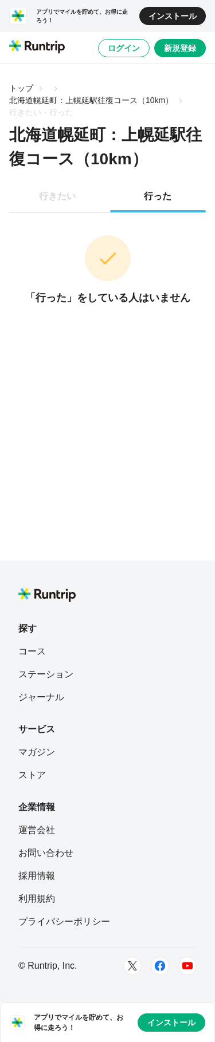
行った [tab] (157, 196)
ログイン (124, 48)
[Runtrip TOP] (37, 47)
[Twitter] (132, 966)
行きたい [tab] (57, 196)
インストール (172, 16)
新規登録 (180, 48)
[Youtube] (187, 966)
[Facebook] (160, 966)
